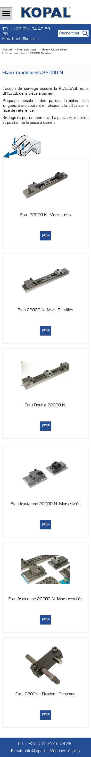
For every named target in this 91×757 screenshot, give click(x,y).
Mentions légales (65, 751)
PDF (45, 235)
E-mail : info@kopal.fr (20, 38)
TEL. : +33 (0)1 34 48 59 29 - (26, 31)
